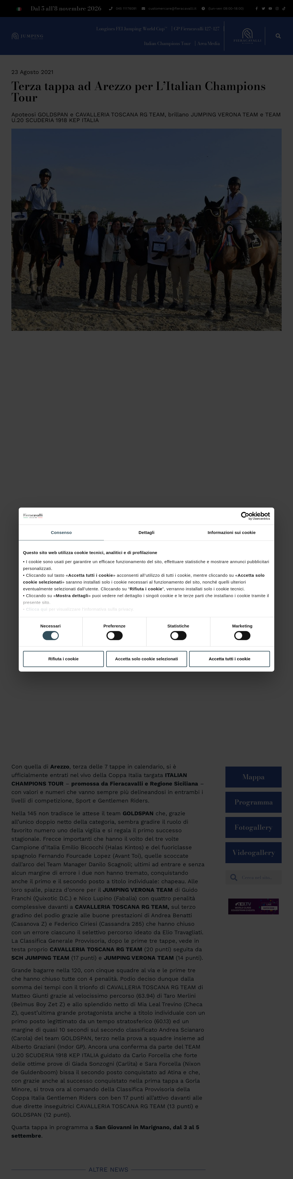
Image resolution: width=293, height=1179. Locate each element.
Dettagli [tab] (146, 532)
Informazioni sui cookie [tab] (232, 532)
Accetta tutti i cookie (229, 658)
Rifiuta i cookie (63, 658)
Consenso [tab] (61, 532)
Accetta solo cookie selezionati (146, 658)
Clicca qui (36, 608)
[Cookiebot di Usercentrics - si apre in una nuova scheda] (245, 516)
